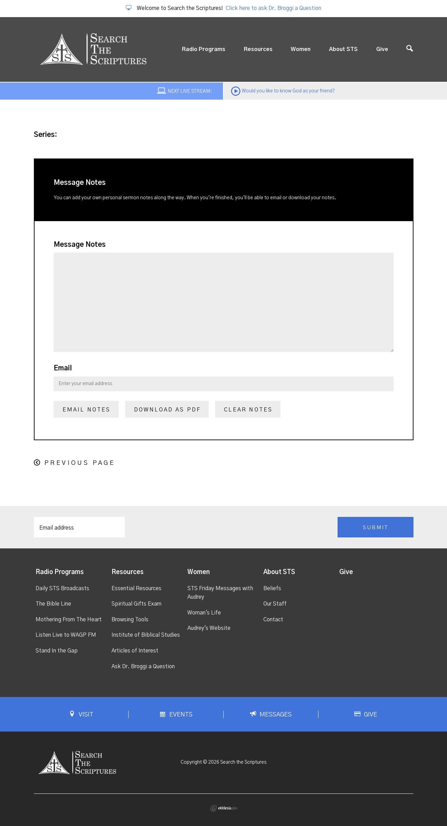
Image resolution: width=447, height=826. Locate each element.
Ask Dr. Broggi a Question (143, 666)
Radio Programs (203, 49)
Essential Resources (136, 588)
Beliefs (272, 588)
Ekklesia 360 (223, 808)
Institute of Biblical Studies (145, 635)
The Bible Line (53, 604)
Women (301, 49)
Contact (273, 619)
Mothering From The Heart (69, 619)
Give (382, 49)
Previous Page (79, 463)
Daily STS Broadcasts (62, 588)
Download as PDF (167, 409)
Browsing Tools (129, 619)
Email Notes (87, 409)
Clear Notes (248, 409)
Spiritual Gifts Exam (136, 604)
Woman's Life (204, 612)
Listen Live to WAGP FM (66, 635)
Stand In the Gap (57, 650)
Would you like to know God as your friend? (288, 91)
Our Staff (275, 604)
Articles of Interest (134, 650)
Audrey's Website (209, 628)
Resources (258, 49)
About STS (343, 49)
